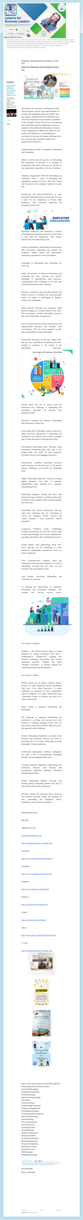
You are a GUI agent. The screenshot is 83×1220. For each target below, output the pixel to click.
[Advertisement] (26, 53)
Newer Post (24, 1210)
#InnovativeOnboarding (49, 1162)
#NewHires (56, 1162)
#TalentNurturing (51, 1164)
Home (41, 1210)
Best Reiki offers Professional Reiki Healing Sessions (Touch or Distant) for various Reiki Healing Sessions (11, 90)
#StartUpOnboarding (43, 1164)
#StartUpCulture (35, 1164)
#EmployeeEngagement (30, 1162)
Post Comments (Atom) (32, 1212)
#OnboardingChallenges (27, 1164)
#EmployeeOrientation (39, 1162)
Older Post (59, 1210)
